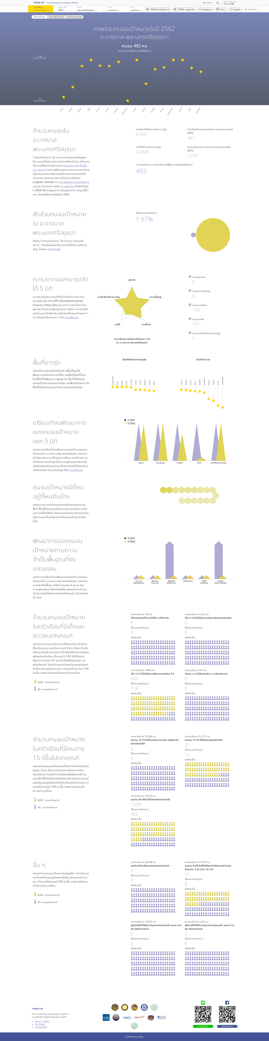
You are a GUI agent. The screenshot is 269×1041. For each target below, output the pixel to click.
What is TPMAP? (42, 1021)
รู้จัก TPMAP (207, 3)
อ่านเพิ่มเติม (67, 186)
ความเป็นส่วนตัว (41, 1027)
